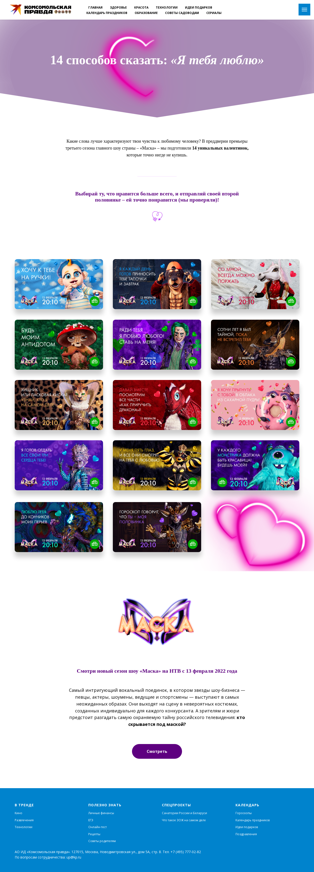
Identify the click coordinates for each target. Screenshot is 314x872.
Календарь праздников (253, 820)
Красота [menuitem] (141, 7)
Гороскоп (242, 813)
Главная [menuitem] (95, 7)
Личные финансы (101, 813)
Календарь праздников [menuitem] (106, 13)
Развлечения (24, 820)
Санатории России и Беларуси (184, 813)
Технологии (23, 827)
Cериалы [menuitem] (214, 13)
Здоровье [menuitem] (118, 7)
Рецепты (94, 834)
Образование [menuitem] (146, 13)
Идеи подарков (247, 827)
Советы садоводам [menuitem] (182, 13)
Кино (18, 813)
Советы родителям (102, 841)
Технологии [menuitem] (167, 7)
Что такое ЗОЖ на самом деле (184, 820)
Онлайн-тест (97, 827)
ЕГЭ (90, 820)
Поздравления (246, 834)
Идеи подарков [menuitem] (198, 7)
